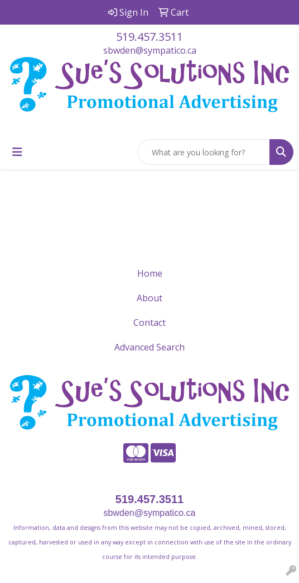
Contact (149, 322)
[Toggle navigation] (17, 152)
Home (149, 273)
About (149, 298)
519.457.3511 (149, 36)
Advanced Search (149, 347)
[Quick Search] (203, 152)
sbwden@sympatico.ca (149, 50)
